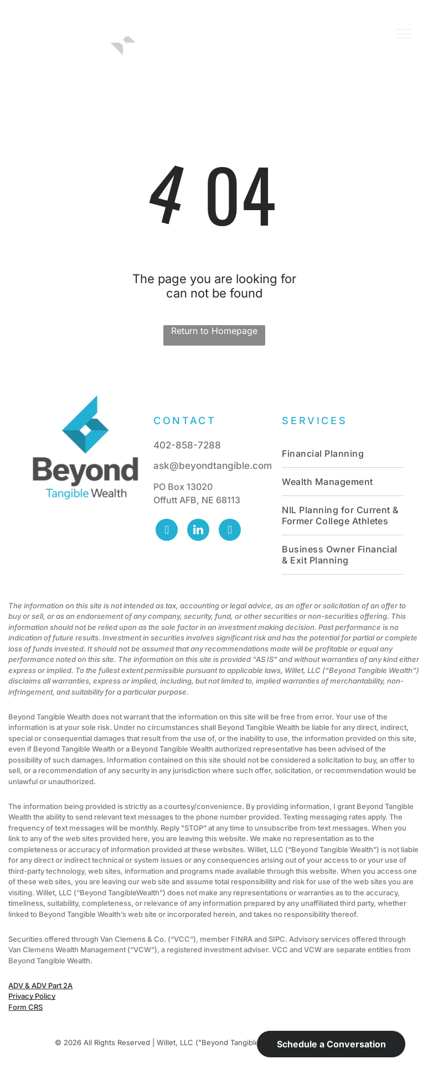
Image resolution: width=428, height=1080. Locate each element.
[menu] (403, 33)
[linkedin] (198, 531)
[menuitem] (342, 454)
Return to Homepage (214, 330)
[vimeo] (230, 531)
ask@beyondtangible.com (212, 465)
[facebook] (167, 531)
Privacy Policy (31, 996)
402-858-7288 (187, 445)
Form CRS (25, 1007)
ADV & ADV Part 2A (40, 985)
